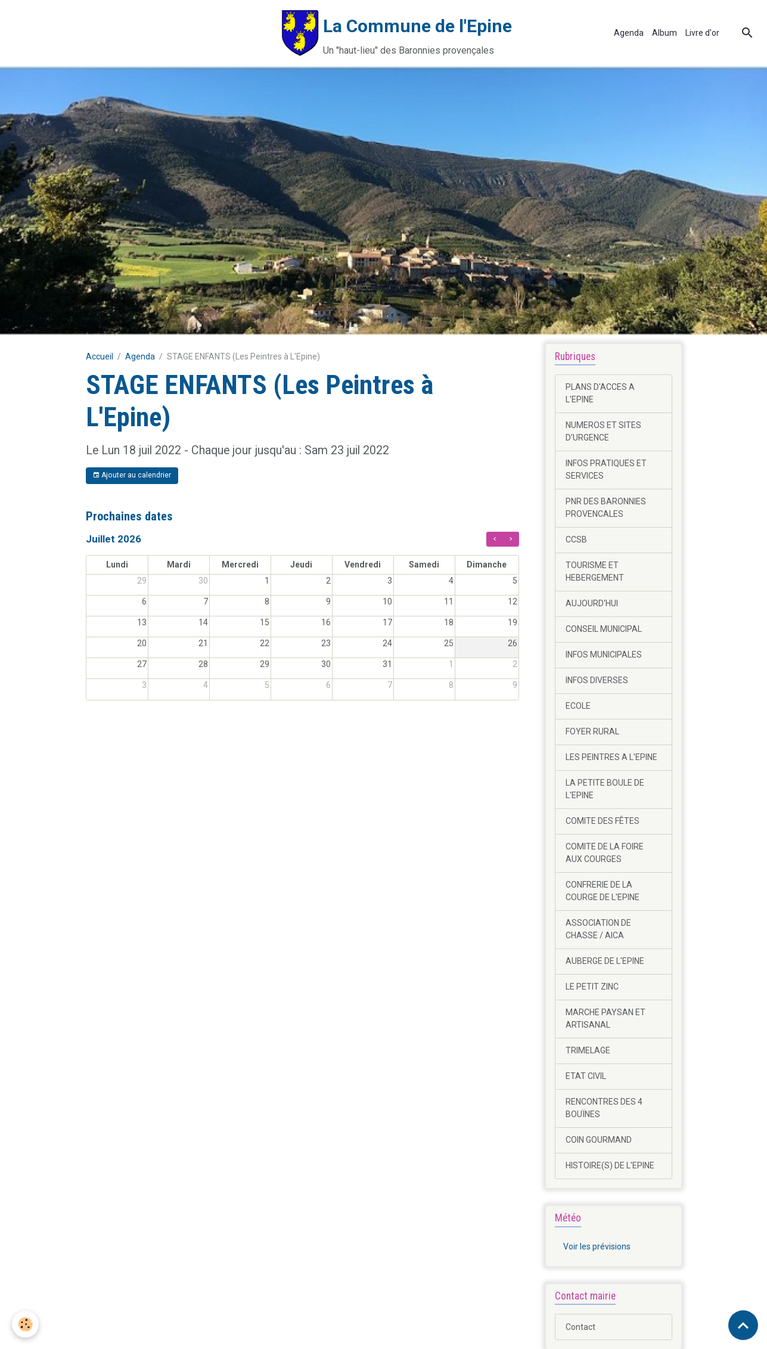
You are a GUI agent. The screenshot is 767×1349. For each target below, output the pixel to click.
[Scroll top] (743, 1325)
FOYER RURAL (592, 731)
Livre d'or (702, 33)
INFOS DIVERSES (597, 680)
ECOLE (578, 706)
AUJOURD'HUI (592, 603)
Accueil (99, 356)
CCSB (576, 539)
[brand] (260, 33)
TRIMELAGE (588, 1050)
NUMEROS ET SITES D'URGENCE (603, 431)
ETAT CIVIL (586, 1076)
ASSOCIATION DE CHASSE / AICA (598, 929)
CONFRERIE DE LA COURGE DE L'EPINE (602, 891)
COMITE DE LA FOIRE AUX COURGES (605, 853)
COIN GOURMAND (599, 1140)
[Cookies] (25, 1324)
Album (664, 33)
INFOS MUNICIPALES (604, 654)
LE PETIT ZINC (592, 986)
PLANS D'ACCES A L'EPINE (600, 393)
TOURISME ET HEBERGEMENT (595, 571)
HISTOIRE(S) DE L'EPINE (610, 1165)
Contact (580, 1327)
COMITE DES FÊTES (602, 821)
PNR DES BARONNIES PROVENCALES (606, 508)
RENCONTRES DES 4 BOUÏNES (604, 1108)
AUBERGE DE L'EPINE (605, 961)
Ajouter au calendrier (131, 475)
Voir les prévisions (597, 1246)
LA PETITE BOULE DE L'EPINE (605, 789)
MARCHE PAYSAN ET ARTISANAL (605, 1018)
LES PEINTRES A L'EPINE (611, 757)
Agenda (629, 33)
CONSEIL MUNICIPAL (604, 629)
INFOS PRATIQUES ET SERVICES (606, 469)
